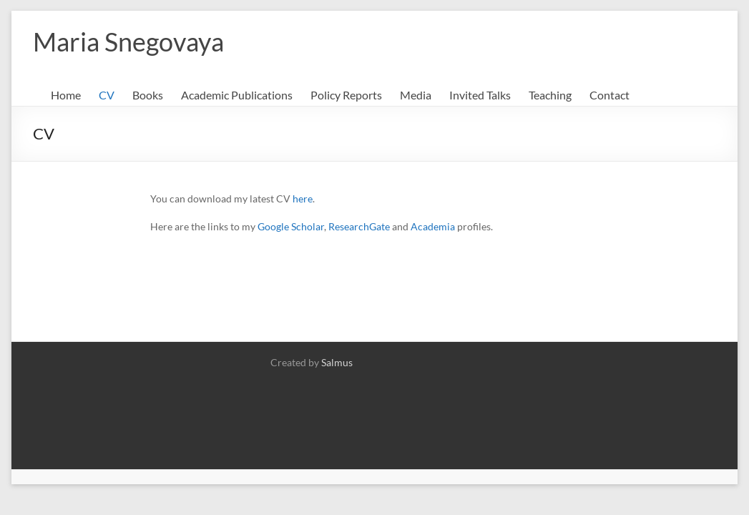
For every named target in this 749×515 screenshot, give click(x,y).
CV (106, 95)
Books (147, 95)
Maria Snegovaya (128, 41)
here (303, 198)
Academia (433, 226)
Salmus (337, 362)
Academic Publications (237, 95)
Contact (609, 95)
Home (66, 95)
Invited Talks (480, 95)
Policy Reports (346, 95)
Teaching (550, 95)
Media (415, 95)
